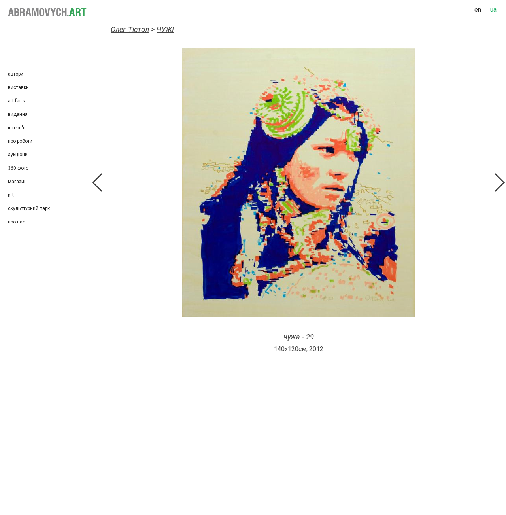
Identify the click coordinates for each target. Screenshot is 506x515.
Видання (18, 114)
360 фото (18, 168)
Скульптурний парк (29, 208)
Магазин (17, 181)
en (477, 9)
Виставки (18, 87)
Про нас (16, 222)
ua (493, 9)
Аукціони (18, 154)
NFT (11, 195)
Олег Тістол (130, 29)
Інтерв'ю (17, 128)
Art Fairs (16, 101)
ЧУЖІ (165, 29)
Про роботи (20, 141)
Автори (15, 74)
